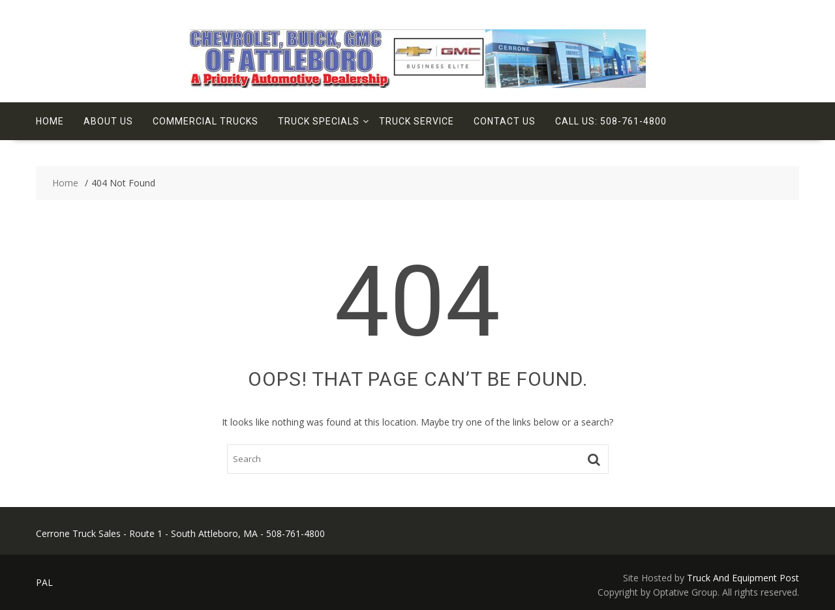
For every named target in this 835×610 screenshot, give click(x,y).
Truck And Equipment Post (743, 578)
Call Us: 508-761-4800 (611, 121)
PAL (44, 582)
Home (50, 121)
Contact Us (505, 121)
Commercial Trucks (205, 121)
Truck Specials (318, 121)
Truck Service (416, 121)
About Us (108, 121)
